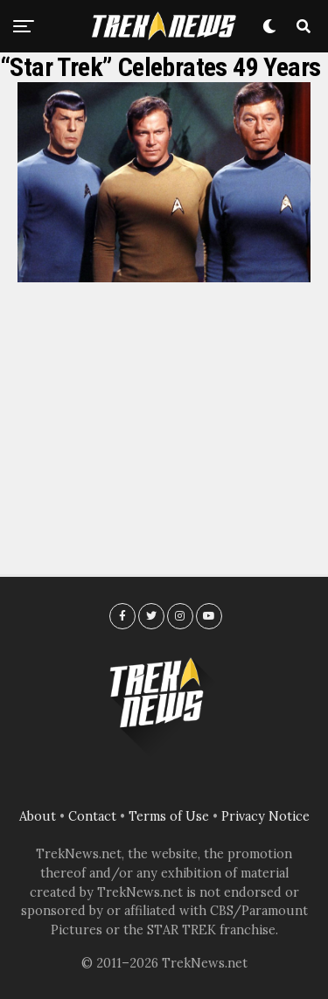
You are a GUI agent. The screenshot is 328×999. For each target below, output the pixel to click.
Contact (92, 816)
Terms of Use (169, 816)
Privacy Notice (265, 816)
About (37, 816)
